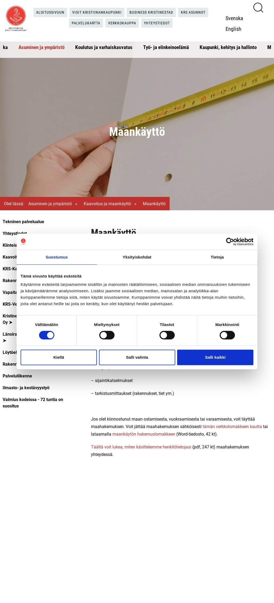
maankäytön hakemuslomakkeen (143, 434)
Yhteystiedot (161, 23)
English (236, 28)
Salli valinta (137, 357)
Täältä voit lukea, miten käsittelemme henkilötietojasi (141, 447)
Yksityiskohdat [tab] (137, 257)
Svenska (237, 17)
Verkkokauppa (123, 23)
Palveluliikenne (17, 376)
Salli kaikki (215, 357)
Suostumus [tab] (57, 257)
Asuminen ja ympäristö (41, 47)
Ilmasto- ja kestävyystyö (26, 387)
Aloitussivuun (44, 12)
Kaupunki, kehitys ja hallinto (228, 47)
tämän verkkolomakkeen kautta (232, 426)
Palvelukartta (83, 23)
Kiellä (58, 357)
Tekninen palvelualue (23, 221)
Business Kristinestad (154, 12)
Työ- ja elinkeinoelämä (166, 47)
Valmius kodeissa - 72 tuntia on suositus (33, 402)
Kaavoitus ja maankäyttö (107, 203)
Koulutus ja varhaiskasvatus (103, 47)
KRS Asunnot (200, 12)
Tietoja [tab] (217, 257)
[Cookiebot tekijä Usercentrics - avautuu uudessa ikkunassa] (230, 242)
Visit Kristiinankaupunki (94, 12)
